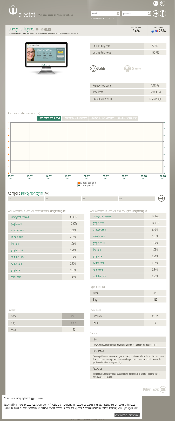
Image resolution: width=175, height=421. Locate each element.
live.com (15, 244)
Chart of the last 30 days (49, 118)
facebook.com (17, 230)
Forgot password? (98, 18)
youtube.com (17, 257)
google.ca (15, 270)
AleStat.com (47, 10)
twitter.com (16, 264)
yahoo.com (98, 270)
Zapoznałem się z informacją (127, 415)
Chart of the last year (127, 118)
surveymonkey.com (20, 217)
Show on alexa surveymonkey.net (37, 29)
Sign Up (111, 18)
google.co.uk (17, 250)
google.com (16, 224)
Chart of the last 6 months (102, 118)
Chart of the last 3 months (75, 118)
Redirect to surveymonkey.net (42, 29)
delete (48, 29)
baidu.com (16, 277)
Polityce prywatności (129, 408)
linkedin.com (17, 237)
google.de (97, 256)
